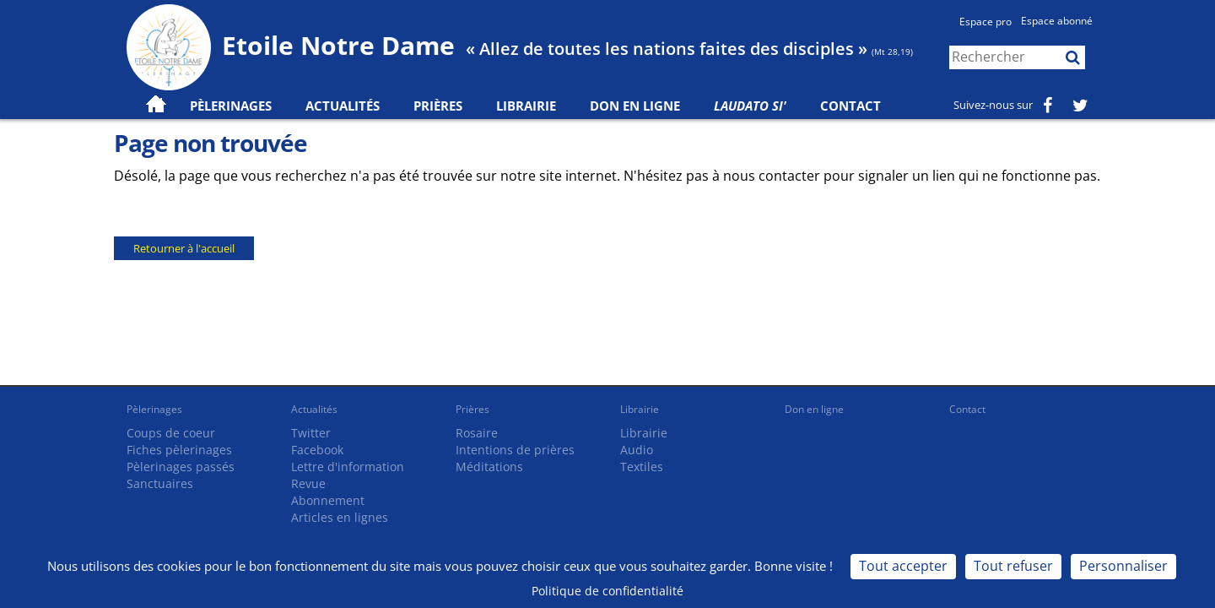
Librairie (526, 105)
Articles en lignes (339, 517)
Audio (636, 450)
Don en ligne (635, 105)
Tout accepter (903, 565)
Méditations (489, 467)
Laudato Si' (750, 105)
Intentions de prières (515, 450)
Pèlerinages (154, 409)
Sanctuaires (160, 483)
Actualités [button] (342, 105)
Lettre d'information (347, 467)
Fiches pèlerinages (179, 450)
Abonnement (327, 500)
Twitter (311, 433)
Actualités (314, 409)
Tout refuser (1013, 565)
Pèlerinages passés (181, 467)
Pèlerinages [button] (231, 105)
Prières (437, 105)
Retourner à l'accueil (184, 248)
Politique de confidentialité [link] (607, 591)
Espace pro (985, 21)
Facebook (317, 450)
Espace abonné (1057, 21)
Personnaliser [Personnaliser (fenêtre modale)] (1123, 565)
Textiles (641, 467)
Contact (850, 105)
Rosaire (477, 433)
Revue (308, 483)
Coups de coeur (171, 433)
